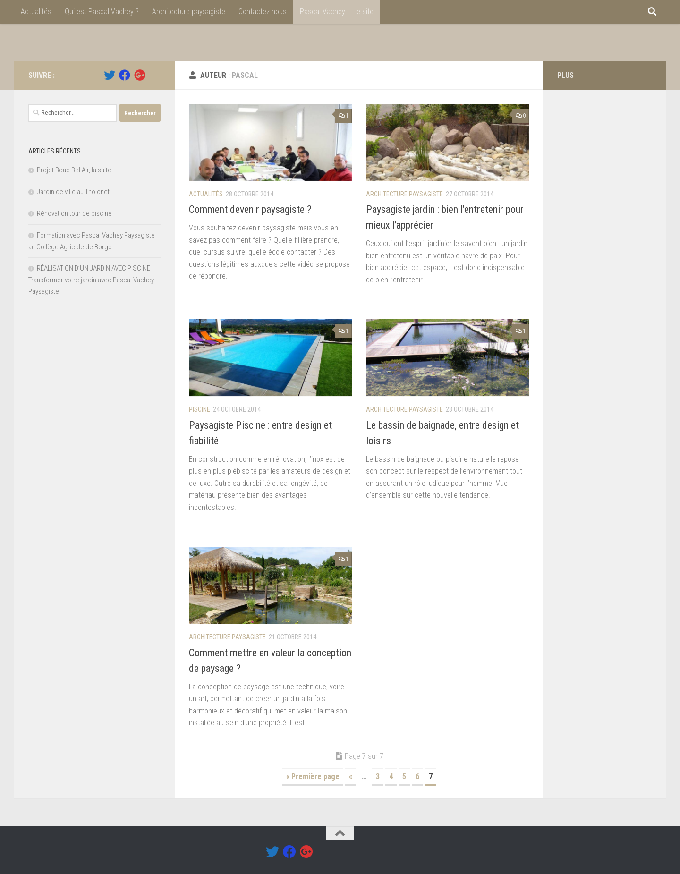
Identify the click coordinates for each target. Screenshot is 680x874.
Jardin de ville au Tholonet (73, 191)
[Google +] (139, 75)
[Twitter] (109, 75)
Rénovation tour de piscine (74, 213)
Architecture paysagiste (188, 11)
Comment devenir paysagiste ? (250, 209)
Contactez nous (262, 11)
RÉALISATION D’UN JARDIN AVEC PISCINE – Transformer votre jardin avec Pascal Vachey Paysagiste (92, 280)
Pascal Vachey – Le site (337, 11)
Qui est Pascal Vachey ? (102, 11)
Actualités (36, 11)
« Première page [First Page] (313, 776)
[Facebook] (124, 75)
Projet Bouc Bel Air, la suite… (76, 170)
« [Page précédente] (350, 776)
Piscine (199, 409)
